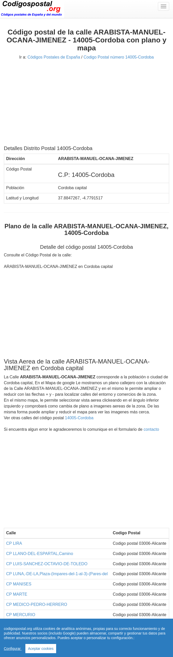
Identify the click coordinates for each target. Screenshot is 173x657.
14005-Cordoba (79, 418)
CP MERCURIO (20, 615)
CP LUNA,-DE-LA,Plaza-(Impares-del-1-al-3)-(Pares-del (57, 574)
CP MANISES (18, 584)
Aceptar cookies (41, 649)
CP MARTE (16, 594)
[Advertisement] (86, 104)
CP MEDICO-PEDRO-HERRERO (36, 604)
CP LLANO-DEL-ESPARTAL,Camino (39, 553)
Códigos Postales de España (53, 57)
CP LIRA (14, 543)
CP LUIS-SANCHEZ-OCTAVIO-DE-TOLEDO (46, 564)
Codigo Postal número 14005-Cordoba (119, 57)
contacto (151, 429)
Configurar (13, 649)
